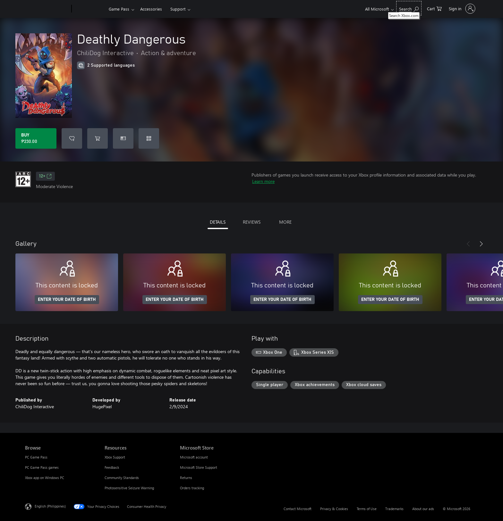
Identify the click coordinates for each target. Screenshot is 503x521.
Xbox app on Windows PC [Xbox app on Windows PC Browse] (44, 478)
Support (177, 9)
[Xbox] (89, 9)
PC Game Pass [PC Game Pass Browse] (36, 457)
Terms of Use (367, 509)
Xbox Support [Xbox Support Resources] (115, 457)
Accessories (151, 9)
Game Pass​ (119, 9)
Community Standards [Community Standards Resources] (122, 478)
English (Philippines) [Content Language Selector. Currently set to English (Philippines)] (50, 506)
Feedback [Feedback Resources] (112, 467)
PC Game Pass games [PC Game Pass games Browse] (42, 467)
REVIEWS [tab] (251, 222)
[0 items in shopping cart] (434, 8)
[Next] (481, 243)
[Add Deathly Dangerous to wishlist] (72, 138)
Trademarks (394, 509)
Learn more (263, 181)
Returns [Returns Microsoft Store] (186, 478)
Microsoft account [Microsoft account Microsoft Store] (194, 457)
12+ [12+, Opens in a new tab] (45, 176)
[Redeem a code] (149, 138)
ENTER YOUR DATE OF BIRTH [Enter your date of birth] (67, 299)
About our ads (423, 509)
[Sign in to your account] (461, 8)
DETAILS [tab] (218, 222)
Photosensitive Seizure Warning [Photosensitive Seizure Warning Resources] (129, 488)
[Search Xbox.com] (409, 8)
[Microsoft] (47, 9)
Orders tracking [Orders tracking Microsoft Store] (192, 488)
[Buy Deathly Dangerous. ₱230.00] (35, 138)
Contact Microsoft (297, 509)
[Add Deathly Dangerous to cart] (97, 138)
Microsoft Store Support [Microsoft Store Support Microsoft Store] (198, 467)
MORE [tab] (285, 222)
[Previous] (468, 243)
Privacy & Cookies (334, 509)
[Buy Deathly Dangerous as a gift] (123, 138)
